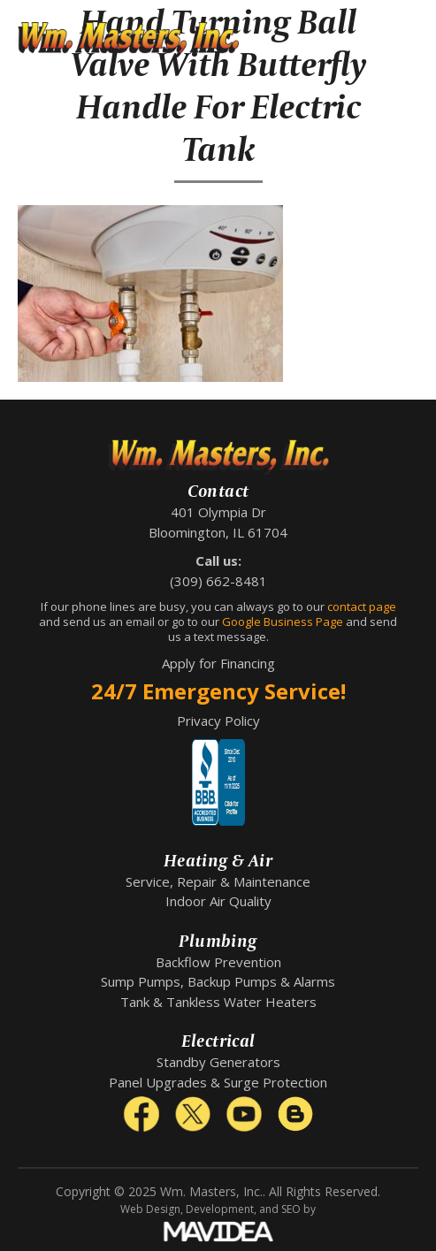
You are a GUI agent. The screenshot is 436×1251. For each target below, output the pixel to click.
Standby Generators (218, 1062)
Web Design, (151, 1209)
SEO (291, 1209)
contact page (361, 606)
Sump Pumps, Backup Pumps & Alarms (218, 981)
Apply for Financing (218, 663)
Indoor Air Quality (218, 901)
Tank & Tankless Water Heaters (218, 1002)
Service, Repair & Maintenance (218, 881)
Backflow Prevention (218, 962)
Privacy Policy (218, 720)
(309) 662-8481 (218, 581)
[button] (405, 40)
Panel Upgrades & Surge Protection (218, 1082)
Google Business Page (282, 621)
